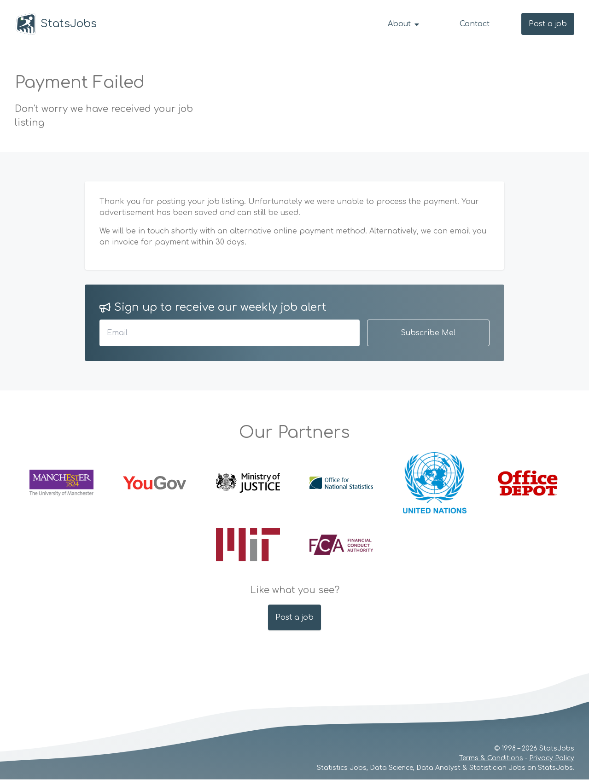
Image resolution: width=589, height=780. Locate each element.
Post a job (548, 24)
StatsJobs (56, 24)
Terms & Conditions (491, 758)
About (404, 24)
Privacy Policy (551, 758)
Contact (475, 24)
